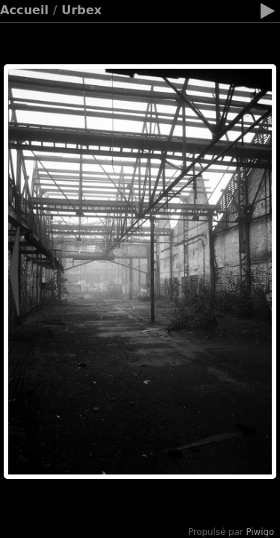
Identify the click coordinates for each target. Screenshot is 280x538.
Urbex (81, 10)
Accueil (24, 10)
